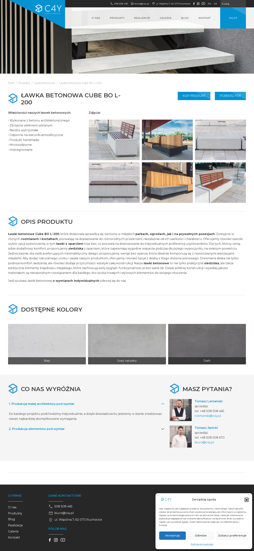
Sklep (233, 17)
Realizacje (142, 17)
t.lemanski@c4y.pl (208, 416)
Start (11, 83)
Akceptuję (172, 535)
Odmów (201, 535)
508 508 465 (119, 3)
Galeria (165, 17)
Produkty (117, 17)
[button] (246, 499)
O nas (96, 17)
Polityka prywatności (202, 544)
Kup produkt (194, 96)
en (209, 3)
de (215, 3)
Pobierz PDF (230, 96)
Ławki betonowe (44, 83)
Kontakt (204, 17)
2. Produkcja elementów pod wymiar (37, 429)
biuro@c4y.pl (140, 3)
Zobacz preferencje (232, 535)
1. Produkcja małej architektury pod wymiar (41, 404)
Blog (185, 17)
